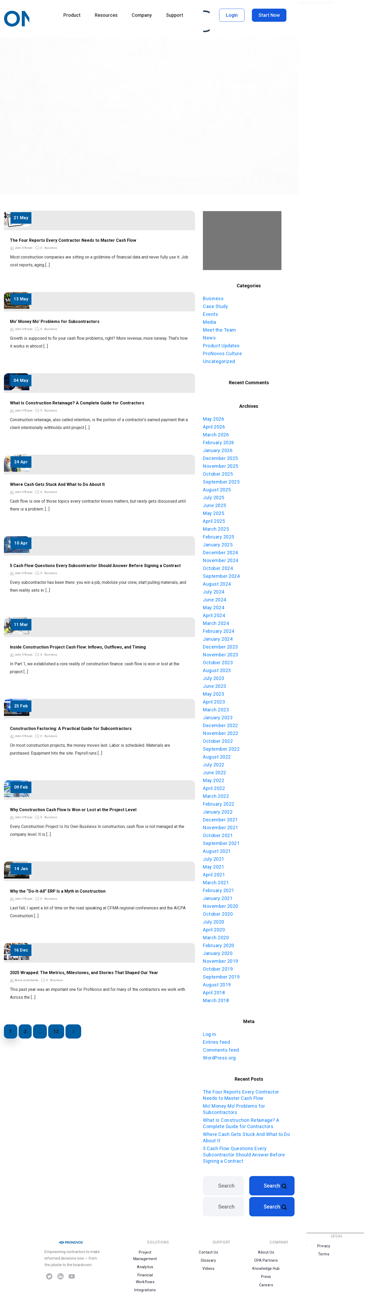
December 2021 (220, 818)
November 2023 (220, 653)
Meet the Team (219, 329)
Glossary (235, 1258)
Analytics (172, 1258)
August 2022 (217, 755)
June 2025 (214, 503)
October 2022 (218, 739)
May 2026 (213, 417)
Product (72, 15)
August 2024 (217, 582)
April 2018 (214, 990)
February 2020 (218, 943)
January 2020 (217, 951)
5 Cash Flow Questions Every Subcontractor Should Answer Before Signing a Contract (95, 565)
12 (56, 1031)
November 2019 (220, 959)
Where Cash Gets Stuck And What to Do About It (57, 484)
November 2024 (220, 558)
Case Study (215, 305)
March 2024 (216, 621)
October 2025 (218, 472)
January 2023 (217, 715)
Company (142, 15)
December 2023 (220, 645)
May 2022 (213, 778)
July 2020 (213, 920)
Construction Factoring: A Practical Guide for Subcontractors (71, 728)
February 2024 (218, 629)
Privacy (323, 1252)
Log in (209, 1032)
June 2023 (214, 684)
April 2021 (214, 873)
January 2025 (217, 543)
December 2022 (220, 723)
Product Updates (221, 345)
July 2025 (213, 495)
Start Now (269, 15)
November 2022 (220, 731)
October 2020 (218, 912)
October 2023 (218, 660)
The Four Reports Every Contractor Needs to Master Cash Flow (73, 240)
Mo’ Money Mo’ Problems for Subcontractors (54, 321)
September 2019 (221, 975)
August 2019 (217, 983)
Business (51, 248)
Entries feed (216, 1040)
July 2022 (213, 763)
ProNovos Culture (222, 352)
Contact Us (208, 1258)
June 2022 (214, 770)
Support (174, 15)
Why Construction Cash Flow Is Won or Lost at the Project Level (73, 809)
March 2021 (216, 880)
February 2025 (218, 535)
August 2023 (217, 668)
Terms (350, 1252)
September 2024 (221, 574)
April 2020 (214, 928)
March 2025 (216, 527)
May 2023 (213, 692)
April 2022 (214, 786)
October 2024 (218, 566)
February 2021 (218, 888)
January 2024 (217, 637)
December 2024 (220, 550)
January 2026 (217, 448)
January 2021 (217, 896)
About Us (265, 1258)
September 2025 (221, 480)
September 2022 (221, 747)
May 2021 (213, 865)
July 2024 (213, 590)
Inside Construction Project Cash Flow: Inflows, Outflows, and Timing (78, 647)
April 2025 (214, 519)
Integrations (144, 1281)
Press (293, 1267)
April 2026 (214, 425)
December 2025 (220, 456)
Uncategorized (219, 360)
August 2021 (217, 849)
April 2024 (214, 613)
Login (232, 15)
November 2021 (220, 825)
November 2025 (220, 464)
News (209, 337)
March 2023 (216, 708)
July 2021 (213, 857)
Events (210, 313)
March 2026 (216, 433)
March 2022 (216, 794)
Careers (265, 1275)
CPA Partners (293, 1258)
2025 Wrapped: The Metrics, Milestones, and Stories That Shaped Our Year (84, 972)
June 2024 (214, 598)
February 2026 (218, 440)
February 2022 (218, 802)
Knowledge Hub (265, 1267)
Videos (208, 1267)
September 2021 (221, 841)
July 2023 (213, 676)
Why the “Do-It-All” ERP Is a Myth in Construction (58, 891)
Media (209, 321)
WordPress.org (219, 1055)
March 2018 (216, 998)
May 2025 (213, 511)
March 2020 (216, 935)
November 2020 (220, 904)
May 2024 (213, 605)
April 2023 (214, 700)
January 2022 (217, 810)
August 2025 (217, 488)
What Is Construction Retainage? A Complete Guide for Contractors (77, 402)
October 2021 (218, 833)
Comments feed (221, 1048)
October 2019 (218, 967)
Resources (106, 15)
